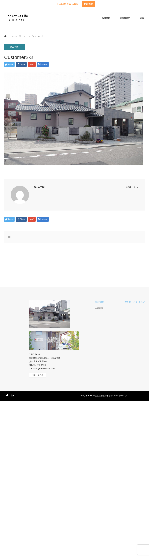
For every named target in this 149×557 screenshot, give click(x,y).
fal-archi (39, 187)
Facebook (6, 395)
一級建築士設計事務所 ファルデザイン (110, 395)
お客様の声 (125, 18)
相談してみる (38, 375)
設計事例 (106, 18)
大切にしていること (134, 302)
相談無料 (89, 3)
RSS (12, 395)
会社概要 (99, 308)
